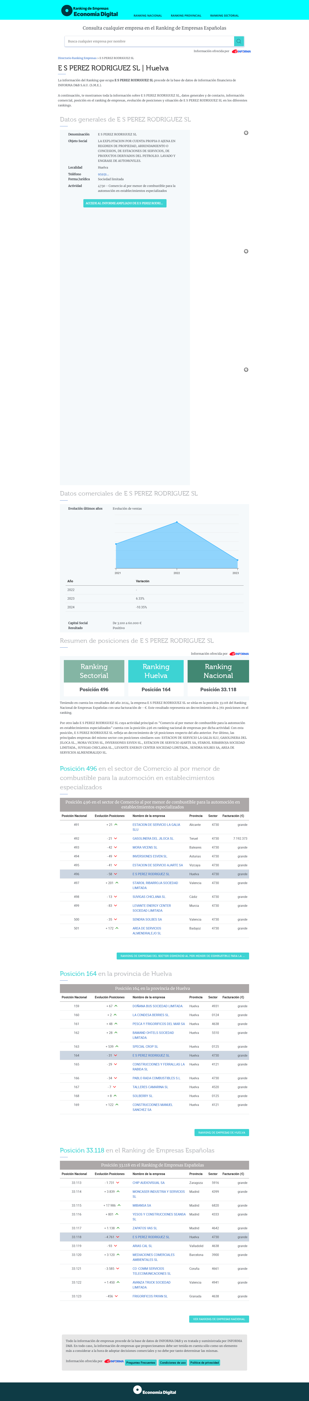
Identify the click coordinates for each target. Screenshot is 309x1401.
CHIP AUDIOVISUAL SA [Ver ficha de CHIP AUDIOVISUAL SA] (149, 1183)
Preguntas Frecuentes (140, 1362)
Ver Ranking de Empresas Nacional (219, 1319)
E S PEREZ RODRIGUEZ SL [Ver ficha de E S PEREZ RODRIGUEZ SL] (151, 874)
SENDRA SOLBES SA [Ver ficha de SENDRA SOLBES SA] (147, 919)
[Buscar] (239, 41)
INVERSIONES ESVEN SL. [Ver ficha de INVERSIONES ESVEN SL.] (150, 856)
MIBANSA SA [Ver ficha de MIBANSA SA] (142, 1205)
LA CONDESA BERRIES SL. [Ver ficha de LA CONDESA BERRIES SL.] (151, 1015)
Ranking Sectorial (224, 15)
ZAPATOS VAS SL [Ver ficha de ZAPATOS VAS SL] (145, 1228)
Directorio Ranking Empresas (77, 58)
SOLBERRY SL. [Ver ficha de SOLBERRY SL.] (143, 1096)
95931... (103, 174)
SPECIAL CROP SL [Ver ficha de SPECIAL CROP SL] (145, 1046)
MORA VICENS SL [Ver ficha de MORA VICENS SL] (145, 847)
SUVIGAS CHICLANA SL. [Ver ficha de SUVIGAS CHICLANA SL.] (149, 897)
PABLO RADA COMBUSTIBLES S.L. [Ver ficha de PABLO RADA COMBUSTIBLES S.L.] (157, 1078)
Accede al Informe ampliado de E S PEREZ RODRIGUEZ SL (126, 203)
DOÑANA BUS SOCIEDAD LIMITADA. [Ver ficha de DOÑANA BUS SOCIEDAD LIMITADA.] (158, 1006)
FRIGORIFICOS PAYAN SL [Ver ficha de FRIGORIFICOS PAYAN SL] (150, 1296)
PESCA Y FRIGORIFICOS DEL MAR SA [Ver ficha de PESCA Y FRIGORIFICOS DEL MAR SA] (159, 1024)
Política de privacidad (204, 1362)
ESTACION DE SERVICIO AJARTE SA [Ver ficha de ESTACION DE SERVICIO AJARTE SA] (158, 865)
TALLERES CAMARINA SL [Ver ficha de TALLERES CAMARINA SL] (150, 1087)
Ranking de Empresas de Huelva (221, 1132)
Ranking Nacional (148, 15)
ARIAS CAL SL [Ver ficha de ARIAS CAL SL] (142, 1246)
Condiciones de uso (173, 1362)
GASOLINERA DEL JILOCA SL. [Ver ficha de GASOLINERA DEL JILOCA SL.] (153, 838)
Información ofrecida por (222, 51)
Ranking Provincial (186, 15)
